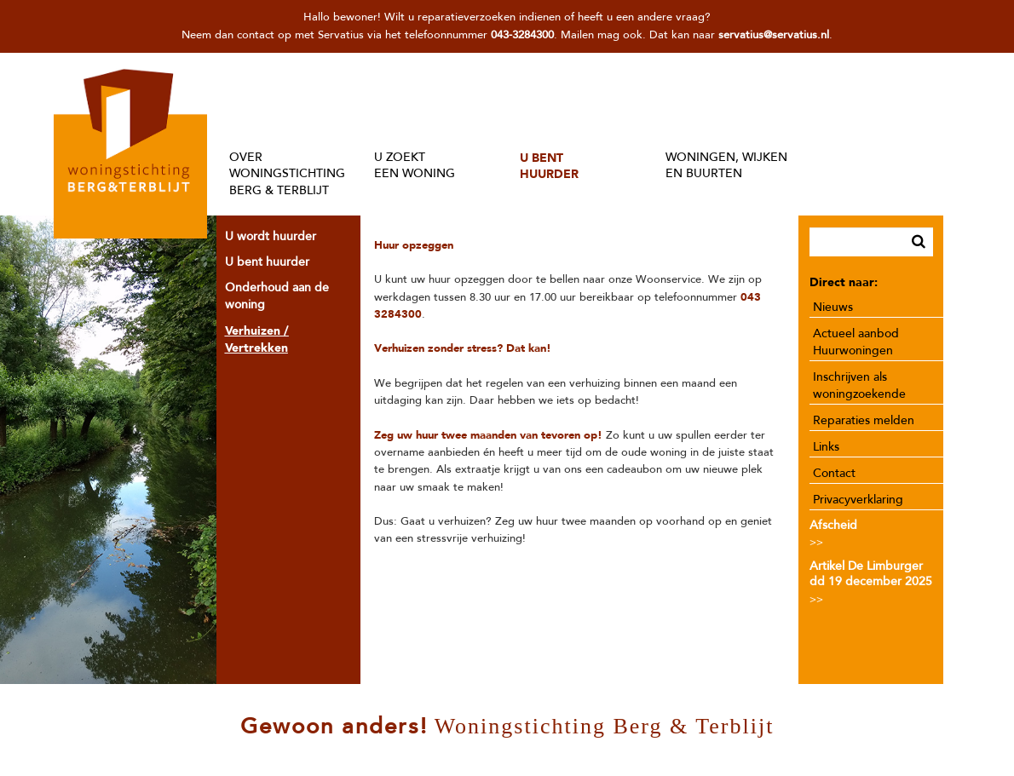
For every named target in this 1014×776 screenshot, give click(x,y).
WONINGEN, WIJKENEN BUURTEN (726, 166)
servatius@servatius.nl (773, 35)
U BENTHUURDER (549, 166)
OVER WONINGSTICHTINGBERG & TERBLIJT (287, 174)
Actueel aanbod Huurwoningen (856, 342)
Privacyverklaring (858, 499)
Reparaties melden (863, 420)
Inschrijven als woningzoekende (859, 385)
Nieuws (833, 307)
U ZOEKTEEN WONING (414, 166)
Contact (834, 473)
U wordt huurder (270, 236)
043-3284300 (522, 35)
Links (826, 447)
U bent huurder (267, 262)
